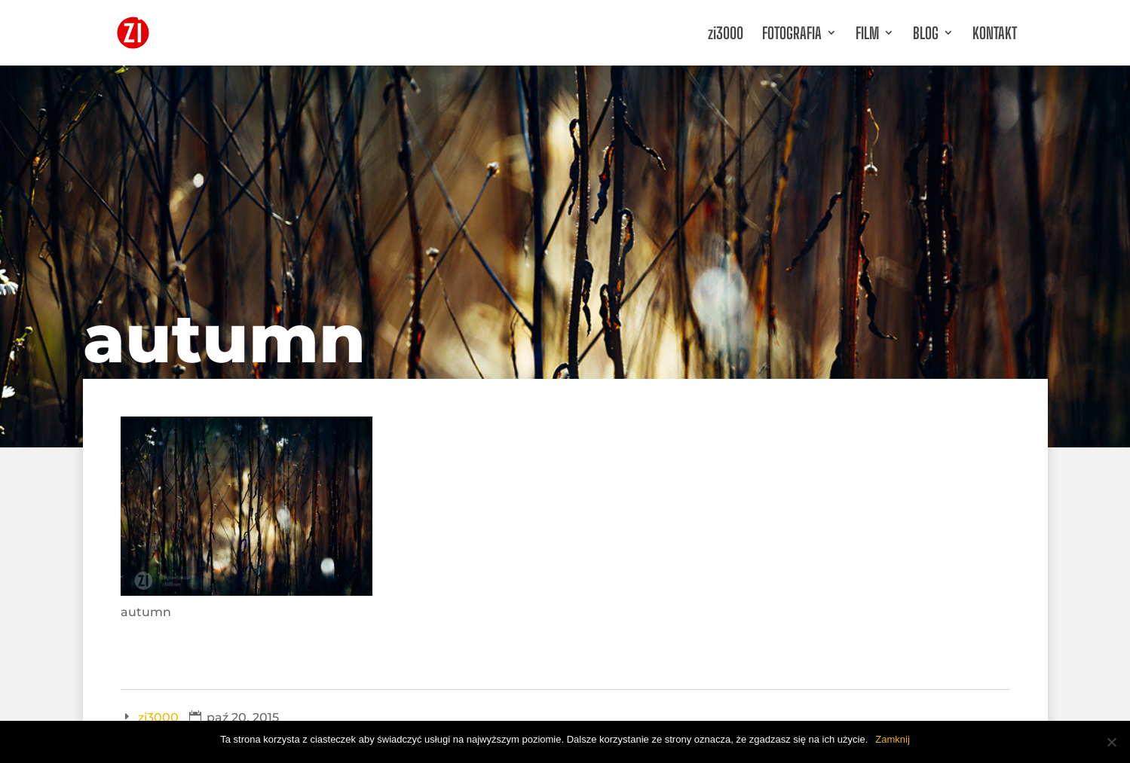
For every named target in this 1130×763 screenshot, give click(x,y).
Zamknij (892, 739)
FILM (867, 33)
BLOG (926, 33)
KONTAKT (994, 33)
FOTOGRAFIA (792, 33)
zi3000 (725, 33)
